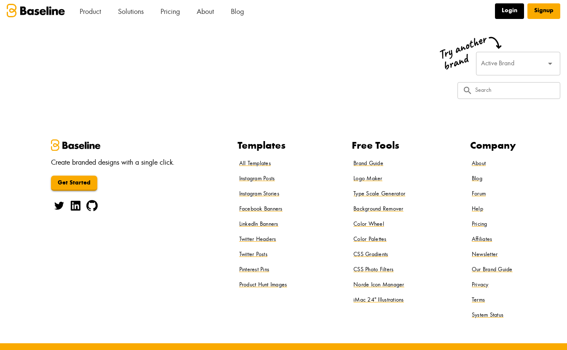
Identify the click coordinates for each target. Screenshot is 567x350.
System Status (487, 315)
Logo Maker (367, 179)
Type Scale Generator (379, 194)
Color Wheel (368, 224)
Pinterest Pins (254, 270)
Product (90, 12)
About (205, 12)
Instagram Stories (259, 194)
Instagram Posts (257, 179)
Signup (544, 11)
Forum (479, 194)
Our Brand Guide (492, 270)
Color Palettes (370, 240)
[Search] (515, 90)
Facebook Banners (261, 209)
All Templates (255, 164)
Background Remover (378, 209)
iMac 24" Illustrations (378, 300)
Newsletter (485, 255)
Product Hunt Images (263, 285)
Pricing (170, 12)
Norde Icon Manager (378, 285)
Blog (237, 12)
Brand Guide (368, 164)
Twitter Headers (257, 240)
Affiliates (482, 240)
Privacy (480, 285)
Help (477, 209)
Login (509, 11)
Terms (478, 300)
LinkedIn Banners (258, 224)
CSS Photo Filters (373, 270)
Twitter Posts (253, 255)
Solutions (131, 12)
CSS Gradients (370, 255)
